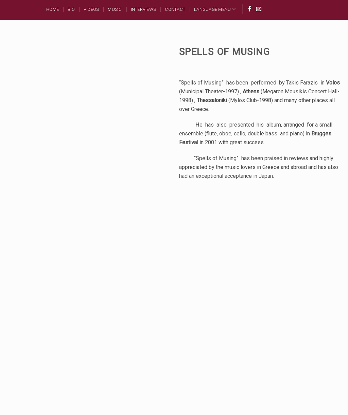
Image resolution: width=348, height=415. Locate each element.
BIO (71, 9)
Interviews (143, 9)
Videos (91, 9)
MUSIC (115, 9)
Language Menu (215, 9)
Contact (175, 9)
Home (52, 9)
